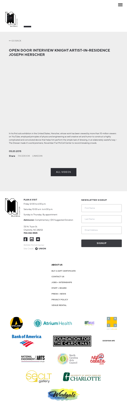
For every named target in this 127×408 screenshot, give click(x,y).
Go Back (15, 40)
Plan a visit (30, 200)
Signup (102, 243)
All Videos (63, 172)
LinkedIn (37, 156)
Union (42, 248)
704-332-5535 (30, 233)
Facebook (24, 156)
